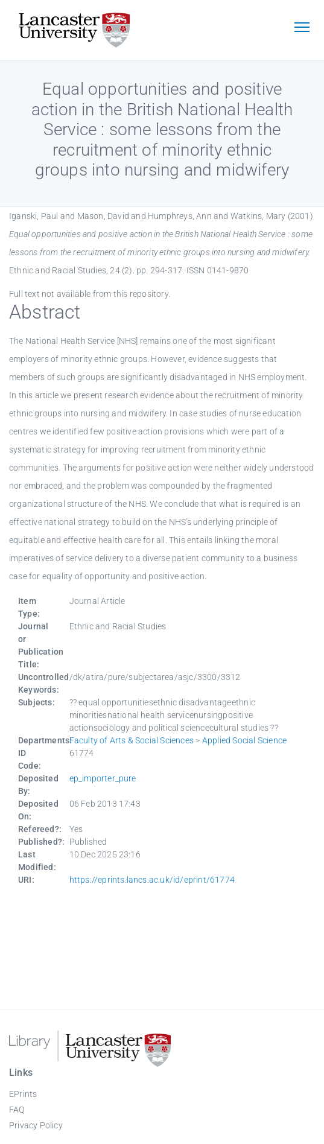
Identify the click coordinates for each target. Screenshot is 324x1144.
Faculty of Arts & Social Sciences (131, 740)
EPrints (23, 1094)
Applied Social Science (244, 740)
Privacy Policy (36, 1125)
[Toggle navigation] (301, 28)
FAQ (17, 1109)
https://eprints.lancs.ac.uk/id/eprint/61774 (152, 880)
